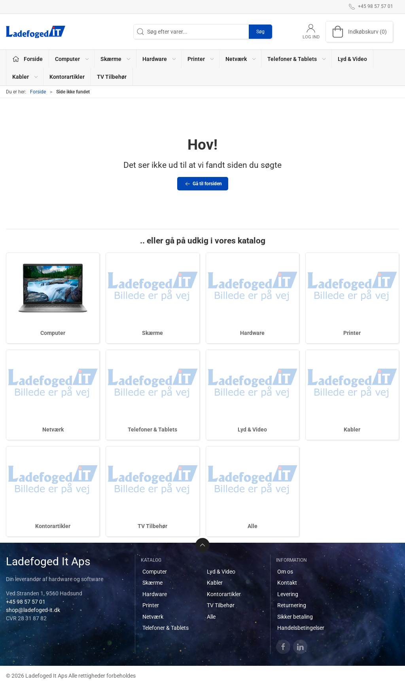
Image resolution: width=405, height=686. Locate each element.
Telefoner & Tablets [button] (297, 59)
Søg (260, 31)
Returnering (291, 605)
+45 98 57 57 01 (25, 602)
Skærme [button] (115, 59)
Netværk (53, 429)
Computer (52, 333)
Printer (352, 333)
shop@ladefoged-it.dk (33, 610)
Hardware (252, 333)
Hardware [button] (159, 59)
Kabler (352, 429)
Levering (287, 594)
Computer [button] (72, 59)
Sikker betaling (295, 617)
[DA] (35, 32)
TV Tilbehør (112, 77)
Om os (285, 571)
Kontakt (287, 583)
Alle (252, 526)
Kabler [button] (25, 77)
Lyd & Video (352, 59)
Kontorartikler (67, 77)
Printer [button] (201, 59)
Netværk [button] (241, 59)
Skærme (152, 333)
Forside (38, 92)
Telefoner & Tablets (152, 429)
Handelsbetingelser (300, 628)
